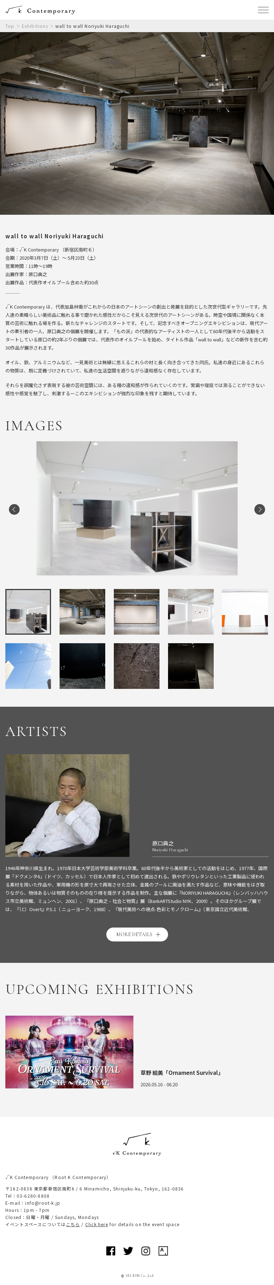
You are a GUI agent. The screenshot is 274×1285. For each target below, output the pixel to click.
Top (10, 26)
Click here (96, 1224)
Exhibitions (35, 26)
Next (259, 509)
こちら (73, 1224)
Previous (14, 509)
